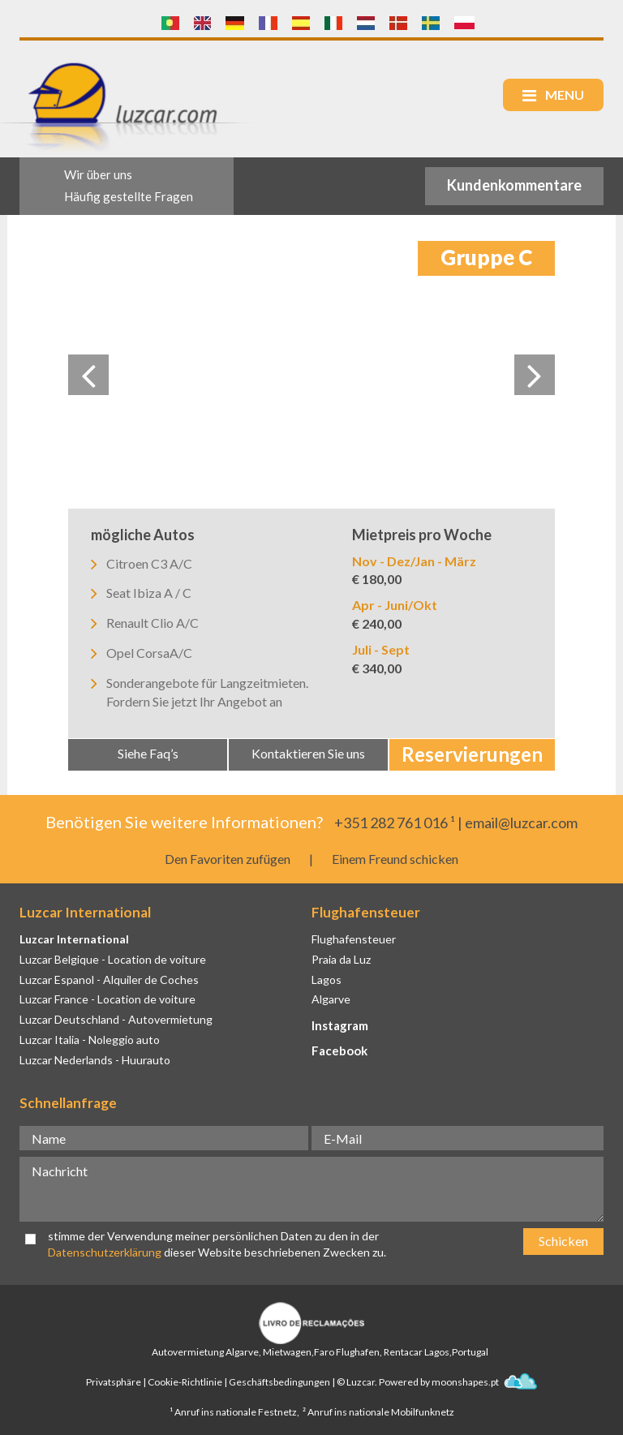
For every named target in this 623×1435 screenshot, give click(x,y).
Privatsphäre (113, 1382)
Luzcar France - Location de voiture (107, 999)
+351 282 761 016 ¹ (394, 822)
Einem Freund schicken (395, 858)
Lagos (327, 979)
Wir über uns (98, 174)
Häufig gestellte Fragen (128, 196)
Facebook (339, 1050)
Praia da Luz (341, 959)
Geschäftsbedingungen (279, 1382)
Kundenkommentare (514, 185)
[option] (311, 375)
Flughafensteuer (354, 939)
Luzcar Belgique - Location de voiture (112, 959)
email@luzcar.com (521, 822)
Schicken (563, 1240)
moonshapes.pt (484, 1382)
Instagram (340, 1025)
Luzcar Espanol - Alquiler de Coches (109, 979)
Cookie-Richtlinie (185, 1382)
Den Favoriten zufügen (227, 858)
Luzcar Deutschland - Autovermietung (116, 1019)
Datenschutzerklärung (104, 1252)
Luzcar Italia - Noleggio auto (89, 1039)
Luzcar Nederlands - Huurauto (94, 1060)
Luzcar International (74, 939)
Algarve (331, 999)
